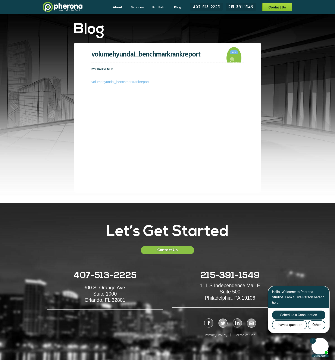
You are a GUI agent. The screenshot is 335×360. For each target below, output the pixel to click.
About (117, 7)
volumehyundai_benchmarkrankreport (120, 82)
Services (137, 7)
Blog (177, 7)
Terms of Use (244, 335)
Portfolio (159, 7)
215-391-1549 (240, 6)
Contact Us (277, 7)
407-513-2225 (206, 6)
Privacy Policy (216, 335)
